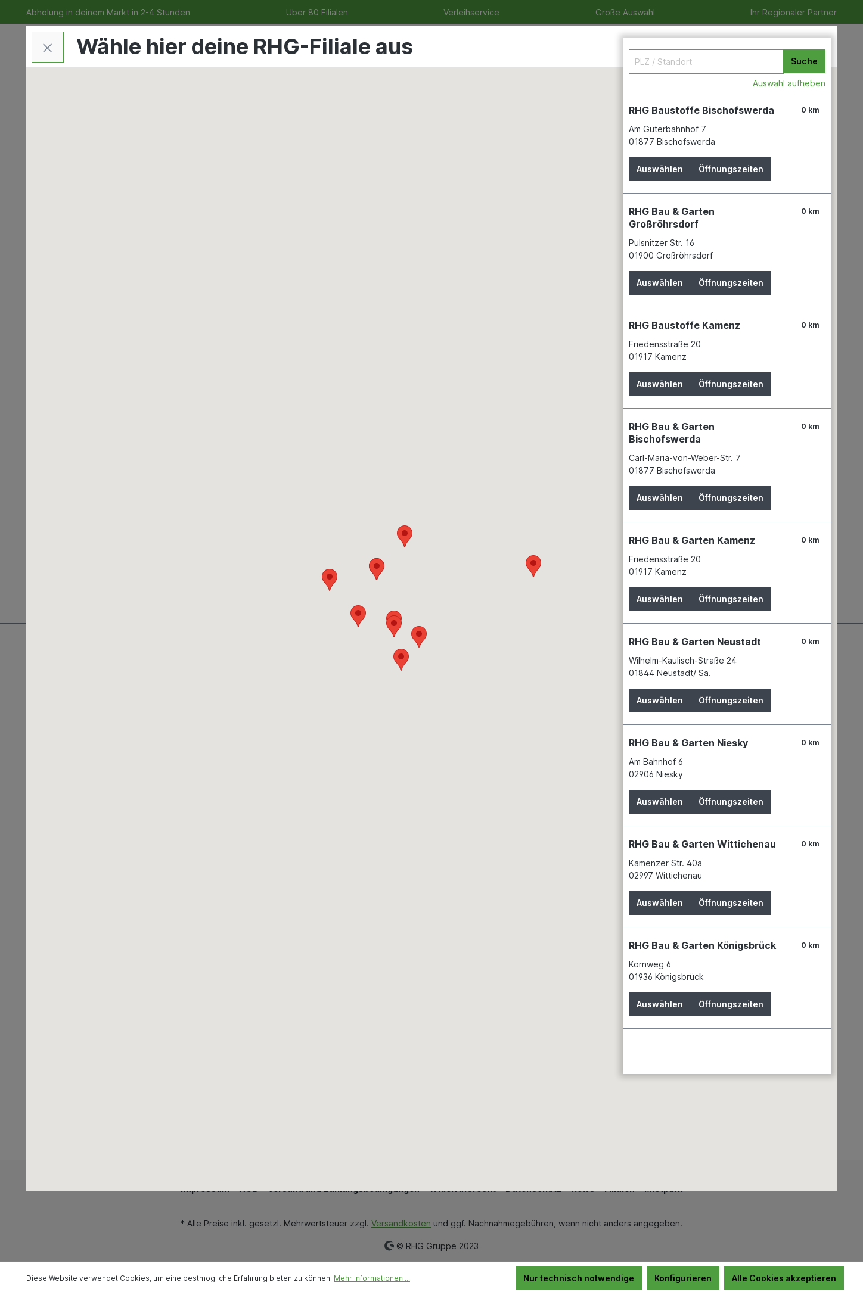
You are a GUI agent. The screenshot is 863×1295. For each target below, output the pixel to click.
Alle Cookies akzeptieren (784, 1278)
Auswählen (660, 169)
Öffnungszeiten (731, 169)
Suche (804, 61)
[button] (394, 626)
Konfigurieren (683, 1278)
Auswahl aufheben (789, 83)
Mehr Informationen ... (372, 1278)
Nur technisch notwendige (578, 1278)
